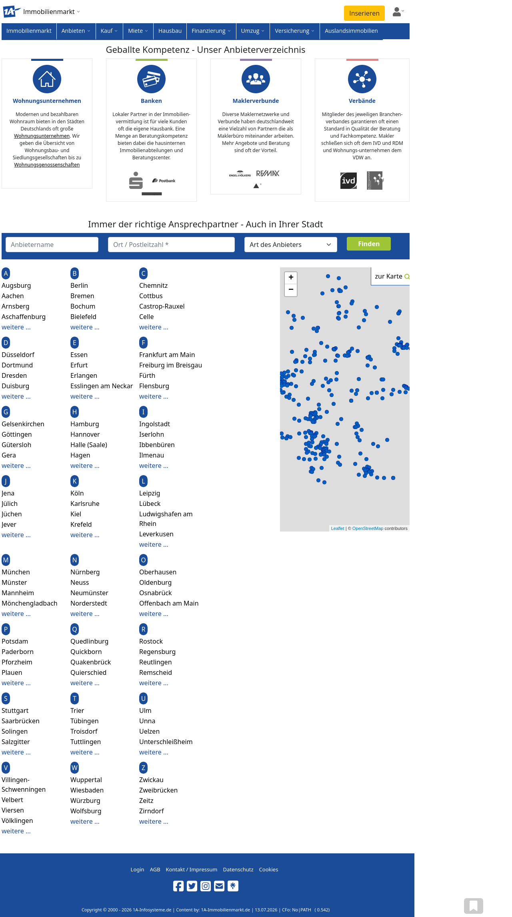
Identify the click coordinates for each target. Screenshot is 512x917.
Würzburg (85, 800)
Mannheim (18, 592)
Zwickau (151, 779)
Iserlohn (151, 434)
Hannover (85, 434)
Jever (9, 524)
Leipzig (149, 493)
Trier (77, 710)
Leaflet (337, 528)
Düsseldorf (18, 354)
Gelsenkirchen (23, 423)
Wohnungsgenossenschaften (47, 164)
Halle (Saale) (88, 444)
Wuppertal (86, 779)
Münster (14, 582)
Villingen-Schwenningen (24, 784)
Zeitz (146, 800)
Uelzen (149, 731)
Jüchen (12, 514)
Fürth (147, 375)
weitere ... (16, 327)
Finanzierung (208, 30)
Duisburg (15, 385)
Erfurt (79, 365)
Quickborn (86, 651)
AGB (155, 869)
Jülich (10, 503)
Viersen (13, 810)
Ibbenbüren (157, 444)
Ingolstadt (154, 423)
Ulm (145, 710)
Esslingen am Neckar (101, 385)
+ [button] (291, 278)
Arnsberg (16, 306)
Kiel (75, 514)
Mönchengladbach (30, 603)
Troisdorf (84, 731)
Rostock (151, 641)
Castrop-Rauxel (162, 306)
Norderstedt (88, 603)
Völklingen (17, 820)
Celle (146, 316)
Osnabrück (155, 592)
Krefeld (81, 524)
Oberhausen (157, 572)
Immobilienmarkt (29, 30)
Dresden (14, 375)
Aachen (13, 295)
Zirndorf (151, 811)
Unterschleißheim (166, 741)
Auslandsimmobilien (351, 30)
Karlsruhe (85, 503)
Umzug (250, 30)
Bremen (82, 295)
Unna (147, 720)
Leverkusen (156, 534)
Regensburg (157, 651)
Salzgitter (16, 741)
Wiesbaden (87, 790)
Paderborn (18, 651)
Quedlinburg (89, 641)
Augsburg (16, 285)
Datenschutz (238, 869)
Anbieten (73, 30)
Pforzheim (17, 662)
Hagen (80, 455)
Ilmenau (151, 455)
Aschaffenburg (24, 316)
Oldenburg (155, 582)
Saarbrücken (21, 720)
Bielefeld (83, 316)
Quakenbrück (90, 662)
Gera (9, 455)
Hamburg (84, 423)
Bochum (83, 306)
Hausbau (170, 30)
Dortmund (17, 365)
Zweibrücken (158, 790)
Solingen (15, 731)
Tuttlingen (85, 741)
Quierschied (88, 672)
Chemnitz (153, 285)
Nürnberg (85, 572)
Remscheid (155, 672)
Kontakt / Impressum (192, 869)
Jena (8, 493)
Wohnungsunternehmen (42, 135)
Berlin (79, 285)
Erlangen (83, 375)
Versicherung (292, 30)
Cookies (268, 869)
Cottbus (151, 295)
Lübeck (149, 503)
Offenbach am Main (169, 603)
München (16, 572)
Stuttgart (15, 710)
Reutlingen (155, 662)
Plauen (12, 672)
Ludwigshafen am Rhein (166, 519)
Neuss (79, 582)
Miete (135, 30)
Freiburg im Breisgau (170, 365)
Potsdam (15, 641)
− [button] (291, 290)
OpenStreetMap (368, 528)
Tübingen (84, 720)
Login (137, 869)
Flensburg (154, 385)
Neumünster (89, 592)
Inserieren (364, 13)
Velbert (12, 799)
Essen (79, 354)
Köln (77, 493)
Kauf (107, 30)
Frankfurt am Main (167, 354)
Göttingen (17, 434)
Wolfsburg (86, 811)
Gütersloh (16, 444)
